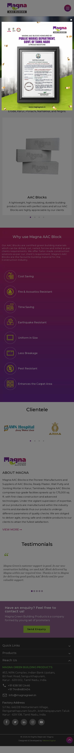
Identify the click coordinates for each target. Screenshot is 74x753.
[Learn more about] (37, 65)
